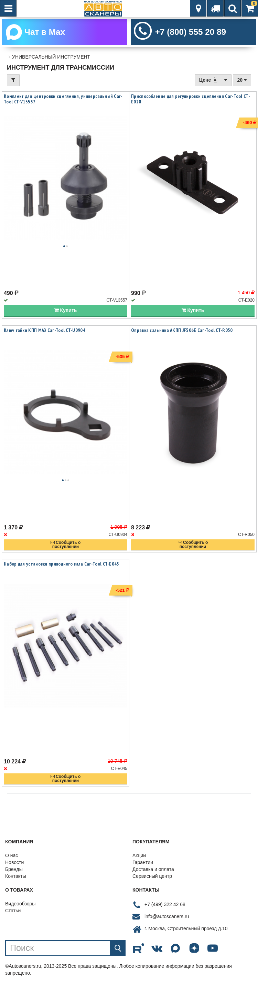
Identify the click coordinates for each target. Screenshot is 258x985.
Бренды (14, 871)
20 (242, 82)
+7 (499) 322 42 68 (164, 907)
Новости (14, 864)
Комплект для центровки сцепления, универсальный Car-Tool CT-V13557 (63, 102)
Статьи (13, 913)
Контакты (15, 878)
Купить (65, 312)
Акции (139, 858)
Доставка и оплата (153, 871)
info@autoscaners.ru (166, 919)
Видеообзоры (20, 906)
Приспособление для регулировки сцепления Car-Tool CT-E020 (190, 102)
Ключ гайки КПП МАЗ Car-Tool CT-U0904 (44, 332)
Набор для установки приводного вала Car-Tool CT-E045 (61, 566)
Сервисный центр (152, 878)
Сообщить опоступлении (66, 547)
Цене (213, 82)
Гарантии (142, 864)
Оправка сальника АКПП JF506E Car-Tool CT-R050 (182, 332)
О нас (11, 858)
